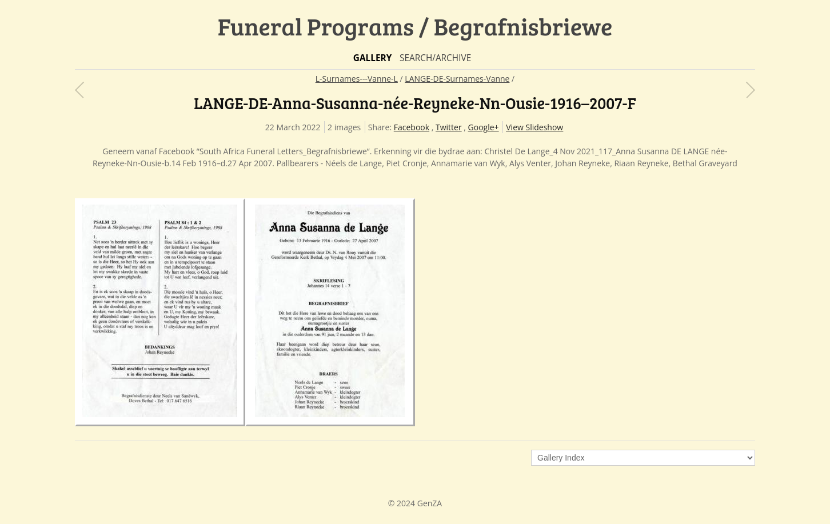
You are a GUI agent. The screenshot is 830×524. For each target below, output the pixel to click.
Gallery (372, 58)
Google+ (483, 127)
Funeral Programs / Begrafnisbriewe (415, 26)
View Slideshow (534, 127)
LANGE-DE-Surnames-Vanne (457, 78)
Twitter (449, 127)
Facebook (411, 127)
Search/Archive (435, 58)
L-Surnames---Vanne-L (357, 78)
